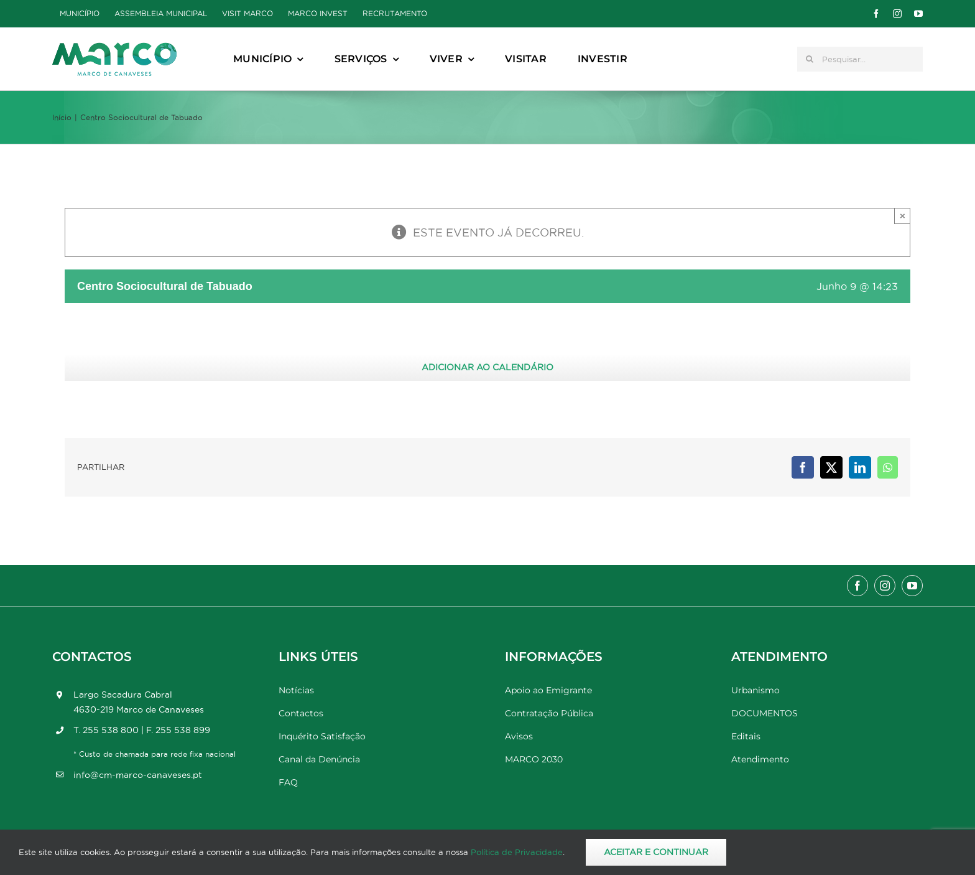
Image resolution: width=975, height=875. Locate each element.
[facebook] (876, 13)
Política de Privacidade (517, 852)
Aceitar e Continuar (656, 852)
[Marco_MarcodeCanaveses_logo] (114, 48)
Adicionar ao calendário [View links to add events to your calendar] (487, 367)
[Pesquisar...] (860, 59)
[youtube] (918, 13)
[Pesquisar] (809, 59)
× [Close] (902, 215)
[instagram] (897, 13)
